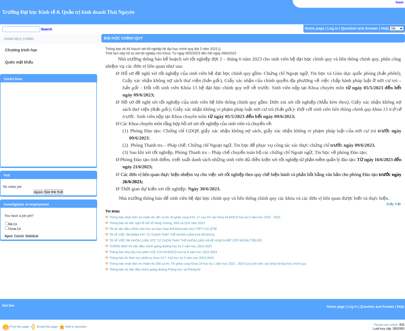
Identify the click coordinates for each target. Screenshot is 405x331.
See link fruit (53, 192)
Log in (332, 28)
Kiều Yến (393, 204)
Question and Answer (359, 28)
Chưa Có (15, 228)
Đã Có (13, 224)
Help (385, 28)
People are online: (386, 324)
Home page (314, 28)
